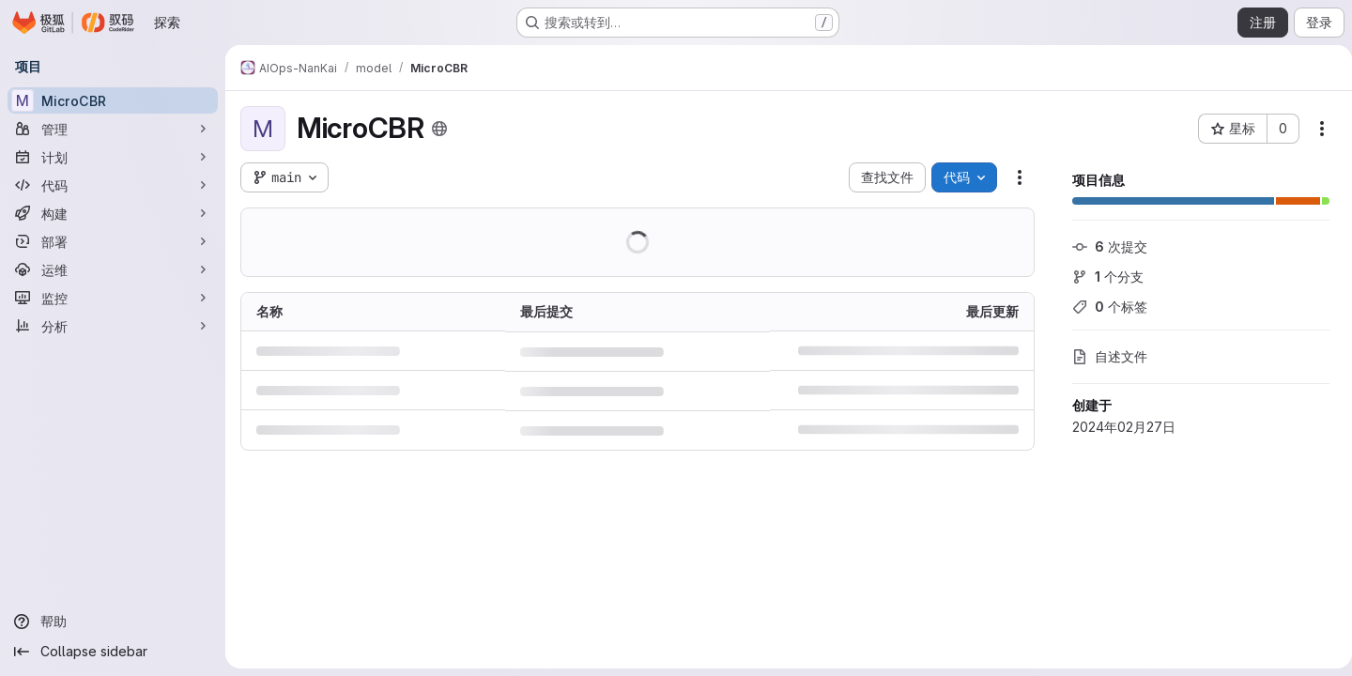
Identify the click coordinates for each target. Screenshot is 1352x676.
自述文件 (1102, 356)
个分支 (1100, 276)
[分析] (113, 326)
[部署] (113, 241)
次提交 (1102, 246)
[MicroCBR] (113, 100)
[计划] (113, 157)
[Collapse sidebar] (113, 651)
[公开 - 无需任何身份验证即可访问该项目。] (439, 128)
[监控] (113, 297)
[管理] (113, 128)
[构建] (113, 213)
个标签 (1102, 307)
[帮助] (113, 621)
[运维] (113, 269)
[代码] (113, 185)
